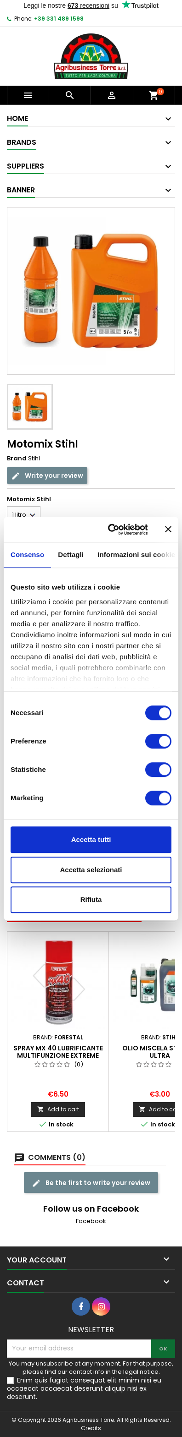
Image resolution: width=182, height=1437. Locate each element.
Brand (17, 458)
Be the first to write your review (91, 1183)
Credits (91, 1428)
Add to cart (58, 1109)
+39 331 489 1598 (59, 18)
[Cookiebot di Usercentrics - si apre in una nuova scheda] (111, 529)
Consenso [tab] (27, 554)
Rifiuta (91, 899)
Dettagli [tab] (71, 554)
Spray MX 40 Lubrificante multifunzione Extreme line (58, 1055)
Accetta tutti (91, 839)
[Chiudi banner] (168, 529)
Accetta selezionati (91, 870)
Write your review (47, 476)
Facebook (91, 1221)
